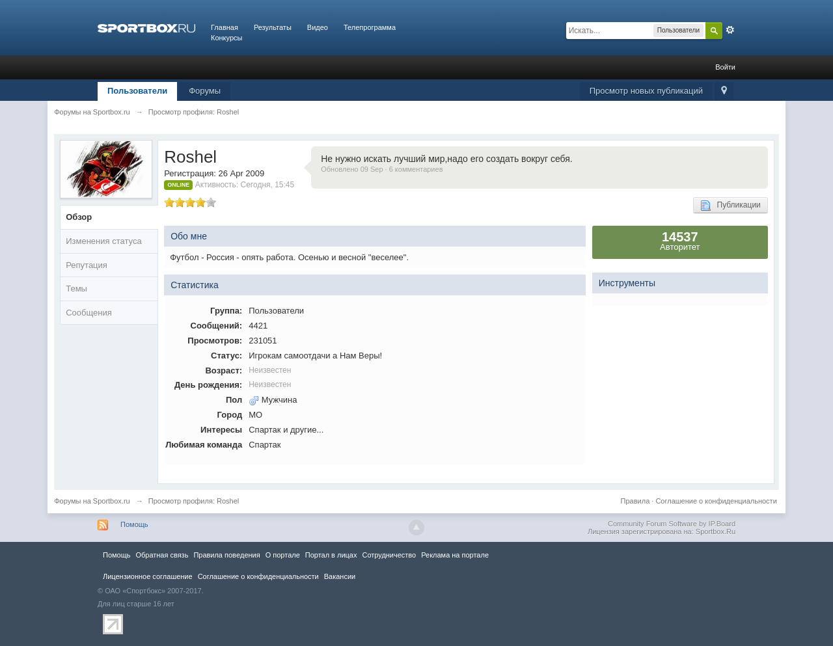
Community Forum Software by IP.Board (671, 524)
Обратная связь (161, 555)
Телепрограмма (370, 27)
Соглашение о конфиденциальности (715, 501)
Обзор (79, 217)
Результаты (273, 27)
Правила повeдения (226, 555)
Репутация (86, 265)
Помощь (134, 524)
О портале (283, 555)
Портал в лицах (331, 555)
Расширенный (730, 30)
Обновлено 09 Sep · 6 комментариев (382, 169)
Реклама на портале (455, 555)
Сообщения (89, 312)
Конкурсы (226, 38)
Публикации (730, 205)
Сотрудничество (389, 555)
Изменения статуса (103, 241)
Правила (635, 501)
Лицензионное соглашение (148, 576)
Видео (317, 27)
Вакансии (339, 576)
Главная (224, 27)
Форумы (205, 91)
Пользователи (137, 91)
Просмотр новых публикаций (646, 91)
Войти (725, 67)
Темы (76, 288)
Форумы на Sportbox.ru (92, 501)
